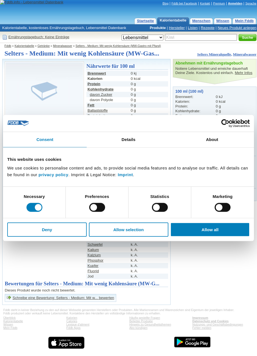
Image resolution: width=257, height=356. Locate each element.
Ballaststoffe (98, 110)
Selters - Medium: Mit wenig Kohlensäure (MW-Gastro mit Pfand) (118, 45)
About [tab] (212, 139)
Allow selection (128, 229)
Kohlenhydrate (100, 89)
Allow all (210, 229)
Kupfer (93, 266)
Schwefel (95, 244)
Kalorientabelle (173, 20)
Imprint (125, 174)
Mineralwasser (62, 45)
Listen (193, 28)
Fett (91, 105)
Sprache (250, 3)
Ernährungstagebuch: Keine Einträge (38, 37)
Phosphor (95, 260)
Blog (165, 3)
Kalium (93, 250)
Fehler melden (201, 327)
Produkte (158, 28)
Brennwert (97, 73)
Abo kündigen (138, 327)
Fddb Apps (73, 327)
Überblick (9, 317)
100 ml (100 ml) (189, 91)
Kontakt (205, 3)
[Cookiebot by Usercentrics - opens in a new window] (225, 123)
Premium (219, 3)
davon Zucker (101, 94)
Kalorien (71, 317)
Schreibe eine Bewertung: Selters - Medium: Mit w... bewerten (63, 298)
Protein (94, 84)
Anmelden (235, 3)
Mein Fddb (244, 21)
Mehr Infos (243, 73)
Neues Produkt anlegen (237, 28)
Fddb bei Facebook (184, 3)
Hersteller (177, 28)
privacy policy (53, 174)
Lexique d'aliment (77, 324)
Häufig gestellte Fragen (144, 317)
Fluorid (93, 271)
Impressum (200, 317)
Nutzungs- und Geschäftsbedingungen (217, 324)
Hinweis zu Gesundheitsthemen (150, 324)
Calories (71, 321)
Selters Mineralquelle (214, 54)
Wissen (222, 21)
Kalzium (94, 255)
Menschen (201, 21)
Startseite (145, 21)
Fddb (7, 45)
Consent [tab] (45, 139)
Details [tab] (128, 139)
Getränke (44, 45)
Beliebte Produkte (141, 321)
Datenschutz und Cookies (210, 321)
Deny (47, 229)
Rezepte (208, 28)
